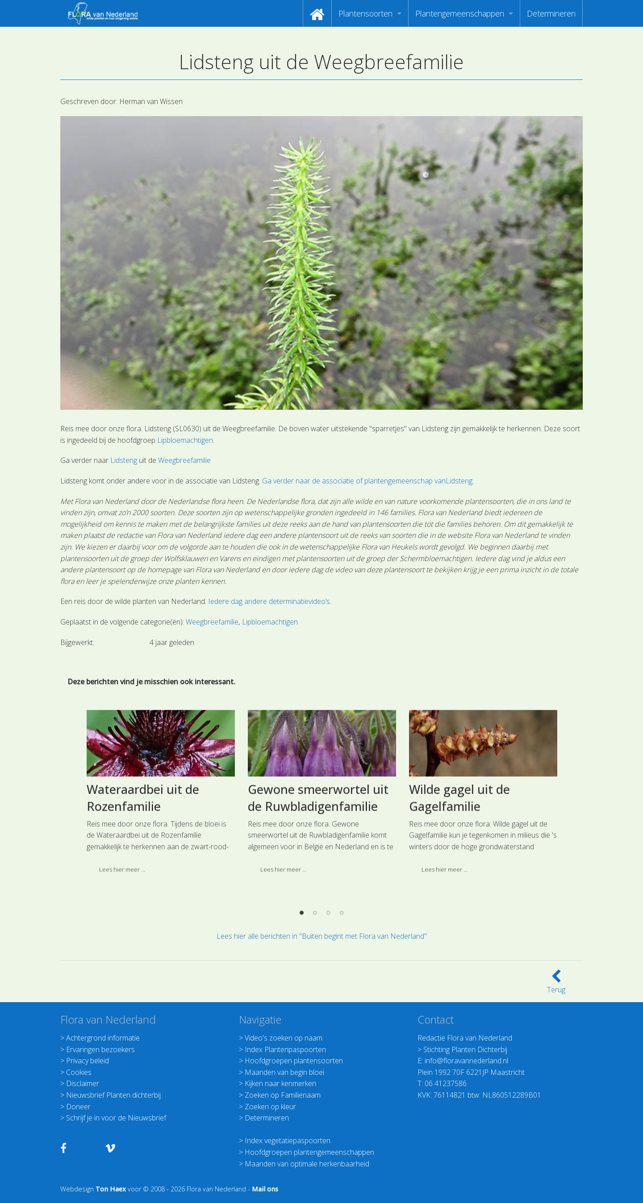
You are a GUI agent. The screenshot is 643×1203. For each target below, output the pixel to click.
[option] (160, 868)
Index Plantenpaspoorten (285, 1049)
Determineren (551, 13)
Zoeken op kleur (270, 1106)
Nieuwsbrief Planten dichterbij (113, 1095)
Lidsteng (123, 460)
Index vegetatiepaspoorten (287, 1140)
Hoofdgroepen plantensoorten (294, 1061)
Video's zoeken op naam (283, 1038)
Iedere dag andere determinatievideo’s (269, 601)
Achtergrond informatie (103, 1038)
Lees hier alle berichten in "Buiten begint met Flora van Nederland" (322, 936)
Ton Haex (111, 1189)
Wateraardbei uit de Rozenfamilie (143, 870)
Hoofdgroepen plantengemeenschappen (309, 1152)
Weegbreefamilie (184, 460)
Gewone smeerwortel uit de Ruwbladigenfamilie (318, 870)
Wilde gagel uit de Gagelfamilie (459, 870)
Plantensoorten (365, 13)
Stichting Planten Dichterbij (465, 1049)
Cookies (79, 1072)
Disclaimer (82, 1083)
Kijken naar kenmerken (280, 1083)
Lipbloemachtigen (185, 440)
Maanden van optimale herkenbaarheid (307, 1164)
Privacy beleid (87, 1061)
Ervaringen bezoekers (100, 1049)
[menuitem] (317, 13)
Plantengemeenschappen (459, 13)
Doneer (78, 1106)
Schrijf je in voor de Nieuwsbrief (116, 1118)
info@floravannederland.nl (466, 1061)
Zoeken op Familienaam (283, 1095)
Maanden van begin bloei (284, 1072)
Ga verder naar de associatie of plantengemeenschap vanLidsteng (367, 481)
